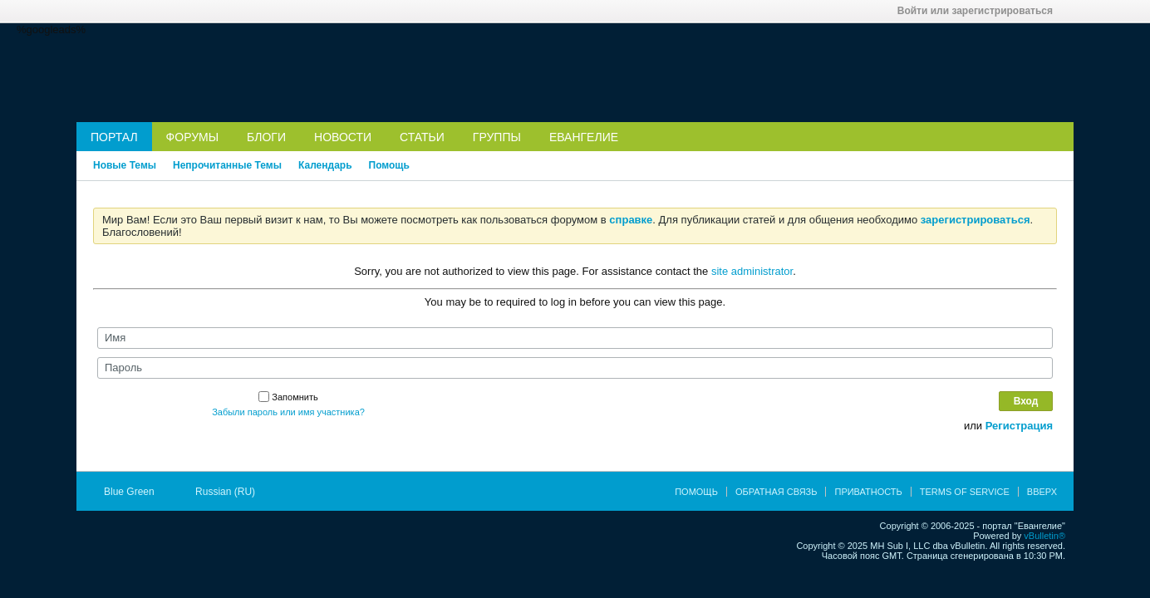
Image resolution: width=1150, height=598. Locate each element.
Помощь (389, 165)
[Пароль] (575, 368)
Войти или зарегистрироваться (980, 11)
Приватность (868, 492)
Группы (497, 137)
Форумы (192, 137)
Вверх (1042, 492)
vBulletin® (1044, 536)
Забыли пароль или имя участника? (288, 412)
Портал (114, 137)
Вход (1026, 401)
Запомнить (287, 397)
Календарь (325, 165)
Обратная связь (776, 492)
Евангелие (583, 137)
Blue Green (134, 492)
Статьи (422, 137)
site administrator (752, 271)
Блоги (266, 137)
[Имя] (575, 338)
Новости (342, 137)
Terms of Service (965, 492)
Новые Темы (124, 165)
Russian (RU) (230, 492)
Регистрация (1019, 425)
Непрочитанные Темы (227, 165)
